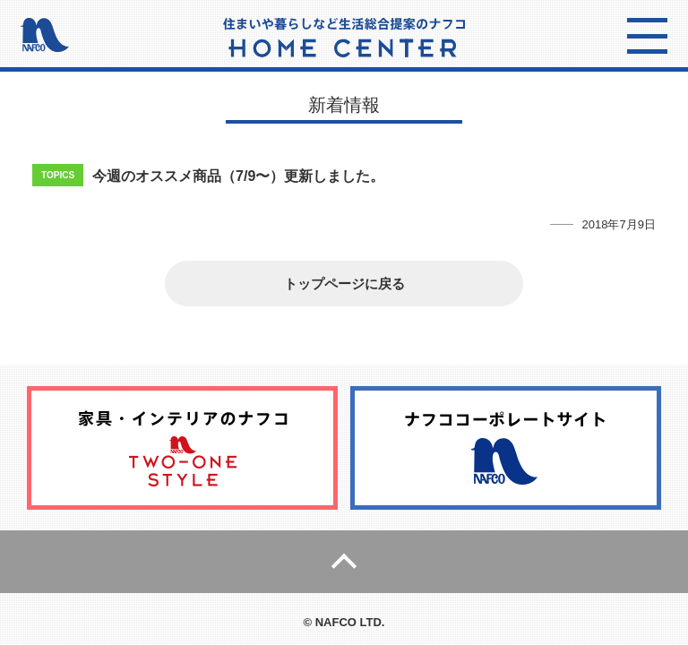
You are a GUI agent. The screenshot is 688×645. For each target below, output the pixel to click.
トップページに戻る (344, 283)
